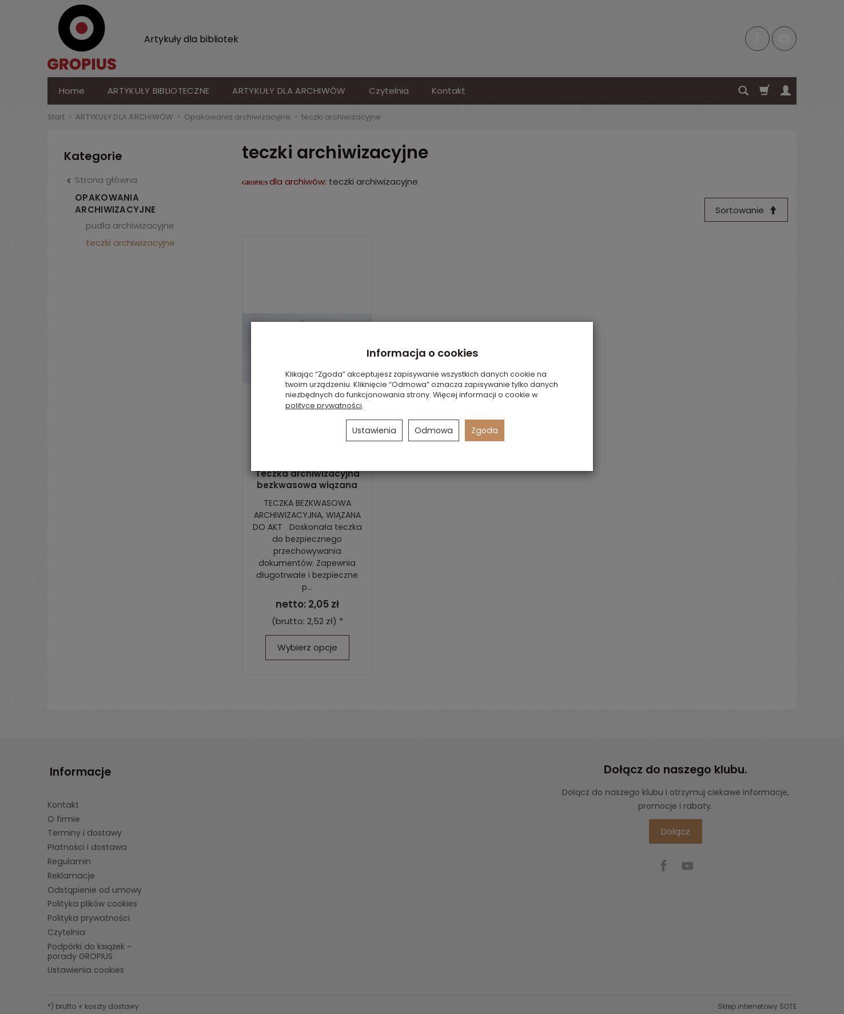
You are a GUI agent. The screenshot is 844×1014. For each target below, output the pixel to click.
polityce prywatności (323, 405)
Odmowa (434, 430)
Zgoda (484, 430)
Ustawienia (374, 430)
